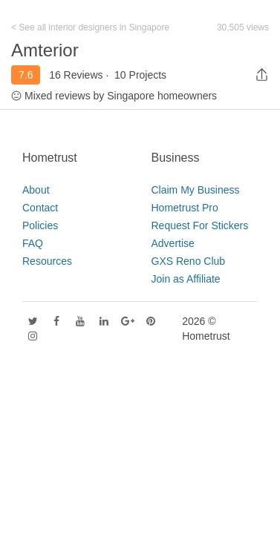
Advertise (173, 243)
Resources (47, 261)
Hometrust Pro (185, 208)
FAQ (32, 243)
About (36, 190)
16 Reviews (75, 75)
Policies (40, 225)
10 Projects (140, 75)
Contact (40, 208)
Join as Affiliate (186, 279)
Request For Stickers (200, 225)
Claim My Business (196, 190)
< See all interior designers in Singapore (90, 27)
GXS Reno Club (189, 261)
